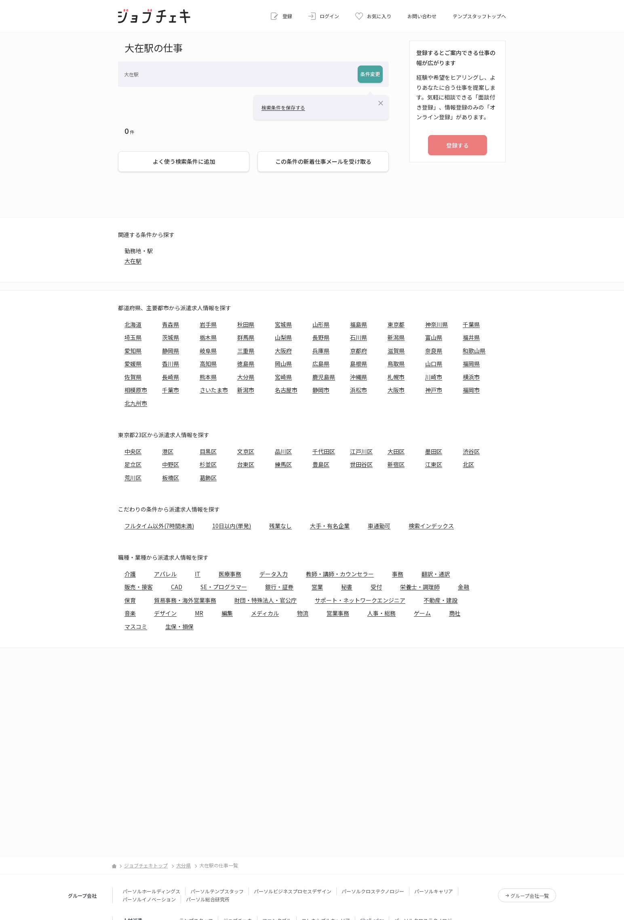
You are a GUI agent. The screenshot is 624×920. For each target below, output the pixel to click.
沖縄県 (358, 377)
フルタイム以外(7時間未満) (159, 526)
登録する (457, 145)
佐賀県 (132, 377)
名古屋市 (286, 390)
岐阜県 (208, 351)
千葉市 (170, 390)
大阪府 (283, 351)
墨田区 (433, 451)
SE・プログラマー (223, 587)
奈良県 (433, 351)
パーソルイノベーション (149, 899)
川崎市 (433, 377)
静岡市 (320, 390)
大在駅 (132, 261)
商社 (454, 613)
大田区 (396, 451)
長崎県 (170, 377)
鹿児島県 (323, 377)
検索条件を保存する (283, 107)
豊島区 (320, 464)
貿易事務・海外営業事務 (185, 600)
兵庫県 (320, 351)
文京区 (245, 451)
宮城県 (283, 324)
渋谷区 (471, 451)
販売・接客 (138, 587)
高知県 (208, 364)
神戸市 (433, 390)
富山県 (433, 337)
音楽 (130, 613)
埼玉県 (132, 337)
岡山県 (283, 364)
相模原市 (135, 390)
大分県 (245, 377)
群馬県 (245, 337)
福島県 (358, 324)
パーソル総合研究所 (208, 899)
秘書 (346, 587)
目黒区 (208, 451)
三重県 (245, 351)
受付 (376, 587)
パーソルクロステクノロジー (373, 891)
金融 (463, 587)
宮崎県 (283, 377)
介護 (130, 574)
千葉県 (471, 324)
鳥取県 (396, 364)
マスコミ (135, 626)
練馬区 (283, 464)
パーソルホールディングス (151, 891)
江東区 (433, 464)
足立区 (132, 464)
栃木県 (208, 337)
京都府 (358, 351)
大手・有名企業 (330, 526)
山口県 (433, 364)
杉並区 (208, 464)
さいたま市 (214, 390)
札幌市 (396, 377)
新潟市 (245, 390)
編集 (227, 613)
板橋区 (170, 478)
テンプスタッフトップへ (479, 16)
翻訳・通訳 (436, 574)
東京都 (396, 324)
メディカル (265, 613)
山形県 (320, 324)
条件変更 (370, 73)
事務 (397, 574)
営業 (317, 587)
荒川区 (132, 478)
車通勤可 (379, 526)
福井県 (471, 337)
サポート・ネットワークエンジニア (360, 600)
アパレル (165, 574)
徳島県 (245, 364)
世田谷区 (361, 464)
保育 (130, 600)
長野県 (320, 337)
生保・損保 (179, 626)
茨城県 (170, 337)
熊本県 (208, 377)
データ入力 (273, 574)
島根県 (358, 364)
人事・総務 (381, 613)
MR (199, 613)
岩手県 (208, 324)
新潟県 (396, 337)
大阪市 (396, 390)
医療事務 (230, 574)
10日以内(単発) (231, 526)
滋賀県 (396, 351)
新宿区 (396, 464)
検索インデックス (431, 526)
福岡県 (471, 364)
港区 (167, 451)
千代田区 (323, 451)
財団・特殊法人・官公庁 (265, 600)
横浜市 (471, 377)
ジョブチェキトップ (146, 865)
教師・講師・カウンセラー (340, 574)
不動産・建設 (440, 600)
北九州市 (135, 403)
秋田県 (245, 324)
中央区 (132, 451)
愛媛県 (132, 364)
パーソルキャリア (433, 891)
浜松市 (358, 390)
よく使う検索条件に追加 (184, 161)
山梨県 (283, 337)
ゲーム (422, 613)
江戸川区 (361, 451)
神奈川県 (436, 324)
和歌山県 (474, 351)
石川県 (358, 337)
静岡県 (170, 351)
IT (197, 574)
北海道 (132, 324)
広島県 (320, 364)
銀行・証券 (279, 587)
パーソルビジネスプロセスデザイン (292, 891)
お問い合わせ (421, 16)
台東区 (245, 464)
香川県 (170, 364)
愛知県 (132, 351)
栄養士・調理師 (420, 587)
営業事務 (338, 613)
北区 (468, 464)
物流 (302, 613)
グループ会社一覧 (529, 895)
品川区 (283, 451)
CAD (176, 587)
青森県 (170, 324)
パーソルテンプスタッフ (217, 891)
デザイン (165, 613)
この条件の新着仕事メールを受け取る (323, 161)
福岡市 (471, 390)
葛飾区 (208, 478)
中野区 (170, 464)
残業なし (280, 526)
